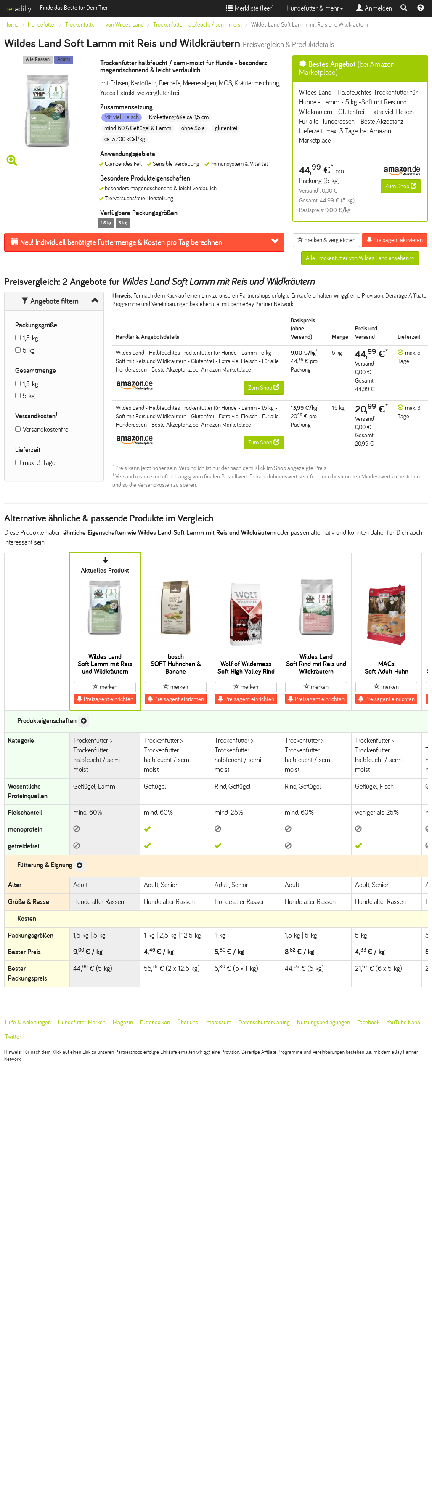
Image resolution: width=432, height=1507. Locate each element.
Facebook (368, 1022)
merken (105, 686)
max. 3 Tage (39, 462)
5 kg (29, 350)
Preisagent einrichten (105, 699)
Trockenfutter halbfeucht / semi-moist (197, 24)
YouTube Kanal (404, 1022)
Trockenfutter (80, 24)
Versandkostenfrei (46, 429)
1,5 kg (30, 338)
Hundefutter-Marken (82, 1022)
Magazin (123, 1022)
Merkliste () (250, 8)
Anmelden (374, 8)
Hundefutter (42, 24)
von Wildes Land (125, 24)
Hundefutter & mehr (314, 8)
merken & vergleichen (326, 240)
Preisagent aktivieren (394, 240)
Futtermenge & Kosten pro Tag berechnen (116, 242)
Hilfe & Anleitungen (28, 1022)
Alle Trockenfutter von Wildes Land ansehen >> (360, 258)
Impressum (218, 1022)
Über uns (187, 1022)
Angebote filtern (50, 301)
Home (11, 24)
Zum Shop (400, 186)
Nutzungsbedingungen (323, 1022)
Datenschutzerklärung (264, 1022)
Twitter (13, 1037)
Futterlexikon (155, 1022)
